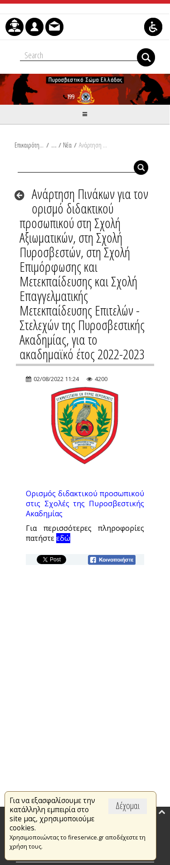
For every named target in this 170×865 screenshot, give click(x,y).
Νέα (67, 144)
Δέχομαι (128, 805)
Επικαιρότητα (29, 144)
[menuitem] (14, 27)
